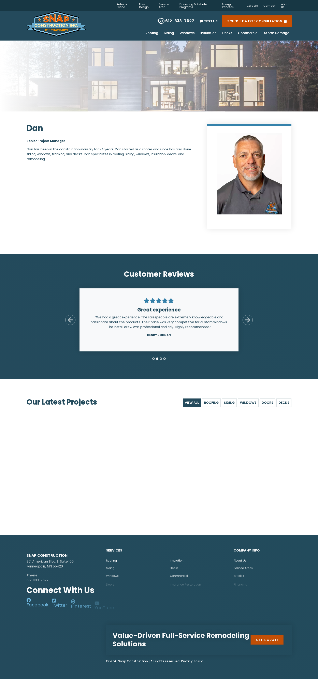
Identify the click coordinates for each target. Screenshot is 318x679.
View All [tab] (192, 402)
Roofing (151, 33)
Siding (169, 33)
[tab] (153, 362)
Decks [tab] (283, 402)
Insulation (208, 33)
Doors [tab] (267, 402)
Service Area (164, 5)
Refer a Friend (122, 5)
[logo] (52, 552)
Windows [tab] (248, 402)
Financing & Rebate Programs (193, 5)
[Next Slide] (248, 324)
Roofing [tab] (211, 402)
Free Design (144, 5)
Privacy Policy (192, 661)
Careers (252, 6)
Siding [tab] (229, 402)
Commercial (248, 33)
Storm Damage (276, 33)
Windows (187, 33)
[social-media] (37, 606)
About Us (285, 5)
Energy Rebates (228, 5)
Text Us (209, 21)
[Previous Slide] (70, 324)
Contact (269, 6)
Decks (227, 33)
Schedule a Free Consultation (257, 21)
